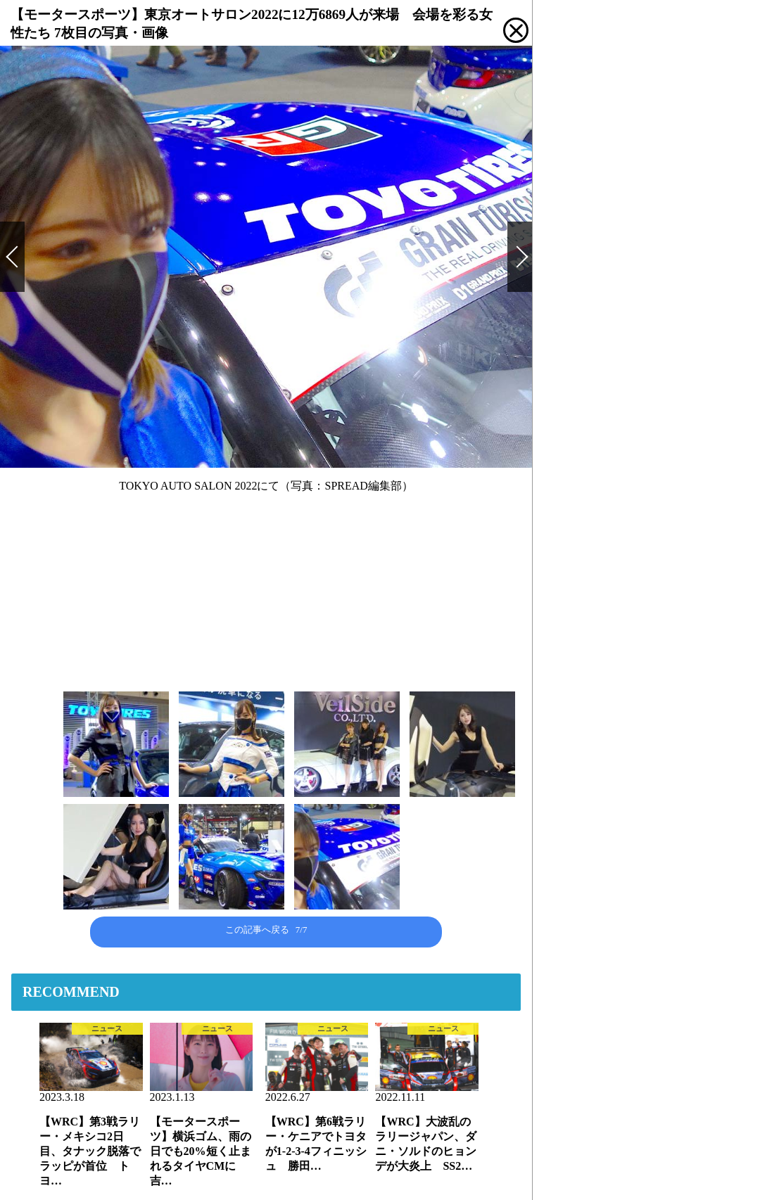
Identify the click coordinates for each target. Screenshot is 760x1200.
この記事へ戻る (266, 929)
